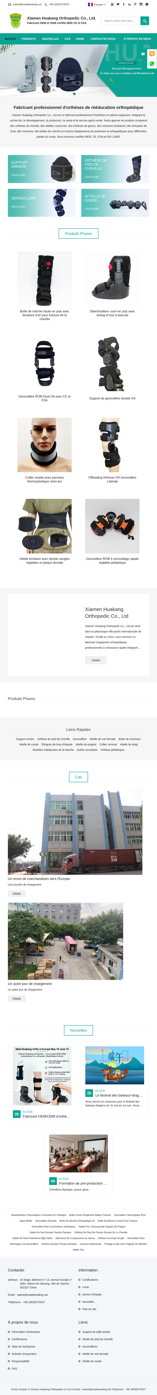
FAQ (14, 1368)
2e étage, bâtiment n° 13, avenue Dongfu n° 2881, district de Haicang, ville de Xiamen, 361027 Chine (46, 1283)
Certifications (90, 1279)
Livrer (85, 1287)
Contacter (16, 1270)
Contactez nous (103, 38)
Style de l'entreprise (23, 1346)
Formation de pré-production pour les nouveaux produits (102, 1183)
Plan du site (89, 1309)
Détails (96, 660)
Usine (80, 38)
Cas (68, 38)
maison (10, 38)
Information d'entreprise (26, 1331)
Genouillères (89, 1346)
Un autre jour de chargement (30, 984)
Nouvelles (88, 1301)
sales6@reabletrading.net (27, 4)
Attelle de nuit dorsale (95, 1353)
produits (29, 38)
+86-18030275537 (59, 4)
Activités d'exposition (24, 1353)
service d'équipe (92, 1294)
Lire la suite (18, 174)
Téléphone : (15, 1302)
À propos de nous (137, 38)
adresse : (13, 1279)
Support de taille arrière (96, 1331)
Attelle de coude (91, 1361)
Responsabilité (20, 1361)
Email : (12, 1294)
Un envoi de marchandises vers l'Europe (39, 879)
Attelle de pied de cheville (97, 1339)
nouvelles (50, 38)
